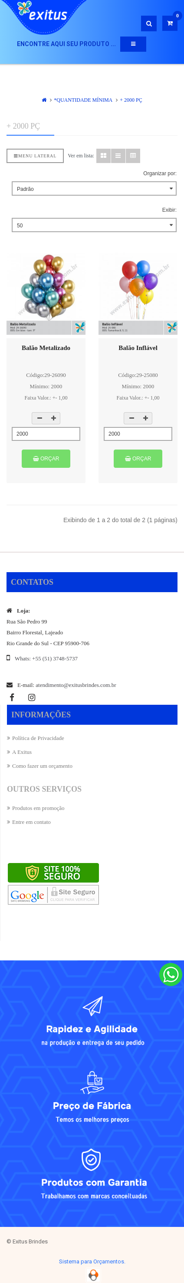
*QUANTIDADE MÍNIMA (83, 100)
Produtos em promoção (38, 808)
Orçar (46, 459)
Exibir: (169, 210)
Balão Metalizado (46, 347)
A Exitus (22, 752)
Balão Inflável (138, 347)
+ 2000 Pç (131, 100)
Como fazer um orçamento (42, 766)
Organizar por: (160, 173)
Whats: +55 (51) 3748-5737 (46, 658)
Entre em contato (31, 822)
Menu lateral (35, 155)
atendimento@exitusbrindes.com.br (76, 685)
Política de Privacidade (38, 738)
